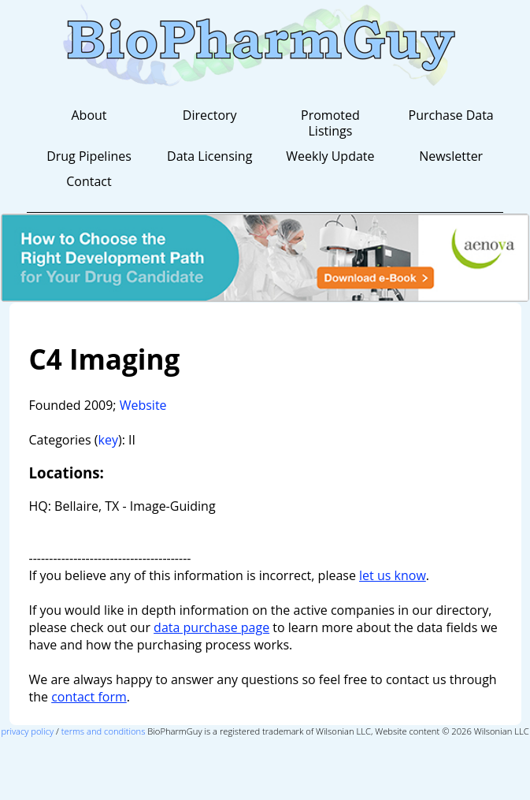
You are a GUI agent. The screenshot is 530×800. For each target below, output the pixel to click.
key (108, 439)
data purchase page (211, 627)
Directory (210, 115)
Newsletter (451, 156)
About (88, 115)
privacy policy (27, 731)
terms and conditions (103, 731)
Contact (88, 181)
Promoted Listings (330, 123)
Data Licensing (209, 156)
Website (143, 405)
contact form (89, 696)
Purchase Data (451, 115)
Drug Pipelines (89, 156)
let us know (392, 575)
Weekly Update (330, 156)
